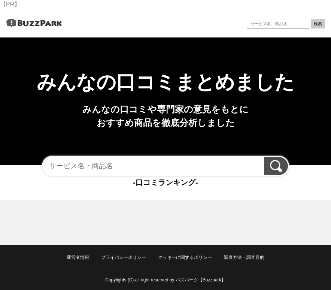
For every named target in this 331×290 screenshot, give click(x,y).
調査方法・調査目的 (244, 257)
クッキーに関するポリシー (185, 257)
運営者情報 (78, 257)
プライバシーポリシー (123, 257)
